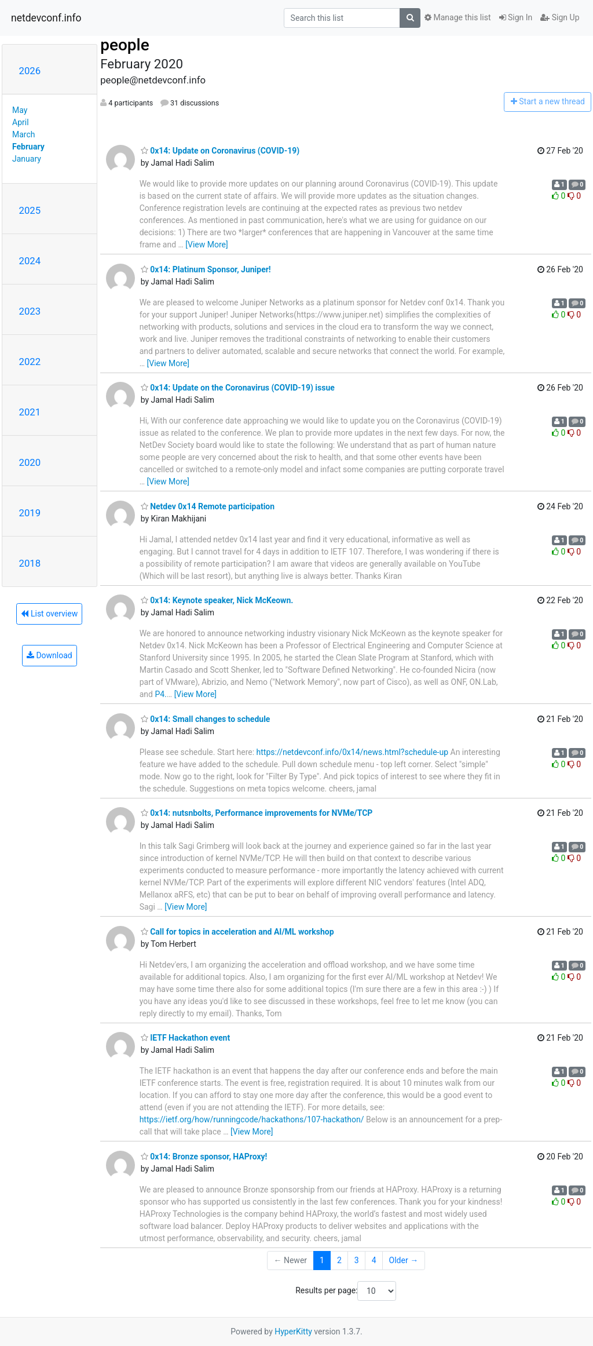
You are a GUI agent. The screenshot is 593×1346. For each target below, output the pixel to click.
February (28, 146)
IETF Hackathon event (185, 1037)
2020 (30, 462)
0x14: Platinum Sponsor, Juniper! (206, 269)
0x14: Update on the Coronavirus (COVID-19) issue (238, 387)
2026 (30, 70)
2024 (30, 261)
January (26, 158)
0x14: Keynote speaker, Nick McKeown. (217, 600)
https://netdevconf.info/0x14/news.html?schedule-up (352, 752)
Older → (404, 1260)
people (124, 44)
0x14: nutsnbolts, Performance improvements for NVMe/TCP (257, 813)
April (20, 122)
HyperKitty (293, 1331)
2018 (30, 563)
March (23, 134)
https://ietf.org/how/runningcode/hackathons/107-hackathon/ (252, 1119)
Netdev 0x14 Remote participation (207, 506)
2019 (30, 513)
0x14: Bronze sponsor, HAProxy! (204, 1156)
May (19, 110)
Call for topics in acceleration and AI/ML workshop (237, 931)
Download (49, 655)
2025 (30, 210)
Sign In (516, 17)
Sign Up (559, 17)
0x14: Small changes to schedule (205, 719)
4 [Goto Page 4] (374, 1260)
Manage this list (457, 17)
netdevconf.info (46, 18)
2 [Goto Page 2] (339, 1260)
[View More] (206, 244)
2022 (30, 361)
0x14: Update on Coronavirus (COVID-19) (220, 150)
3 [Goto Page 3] (356, 1260)
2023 (30, 311)
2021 (30, 412)
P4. (160, 694)
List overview (49, 613)
